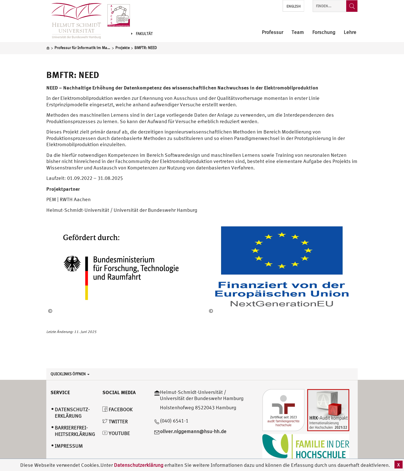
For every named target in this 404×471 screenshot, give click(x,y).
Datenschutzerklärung (138, 465)
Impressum (69, 446)
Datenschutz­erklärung (72, 412)
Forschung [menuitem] (323, 32)
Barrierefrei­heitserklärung (75, 431)
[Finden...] (351, 6)
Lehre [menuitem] (350, 32)
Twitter (115, 421)
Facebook (117, 409)
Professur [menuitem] (272, 32)
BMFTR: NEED (72, 74)
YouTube (116, 433)
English (293, 6)
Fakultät (142, 34)
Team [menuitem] (297, 32)
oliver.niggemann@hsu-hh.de (193, 431)
